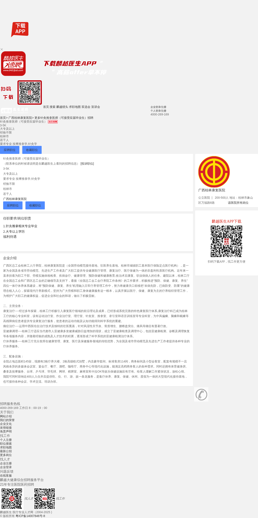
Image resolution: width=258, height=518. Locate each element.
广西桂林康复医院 (21, 117)
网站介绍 (6, 416)
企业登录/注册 (158, 107)
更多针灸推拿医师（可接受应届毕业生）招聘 (63, 117)
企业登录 (6, 467)
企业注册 (6, 463)
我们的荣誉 (7, 420)
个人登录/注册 (158, 110)
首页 (46, 106)
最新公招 (6, 451)
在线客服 (6, 475)
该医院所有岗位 (238, 202)
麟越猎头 (62, 106)
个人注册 (6, 439)
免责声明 (6, 431)
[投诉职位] (87, 163)
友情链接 (6, 427)
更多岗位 (6, 455)
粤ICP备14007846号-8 (30, 516)
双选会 (86, 106)
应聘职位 (10, 150)
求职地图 (75, 106)
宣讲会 (95, 106)
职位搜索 (6, 443)
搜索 (53, 106)
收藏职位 (32, 150)
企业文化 (6, 424)
